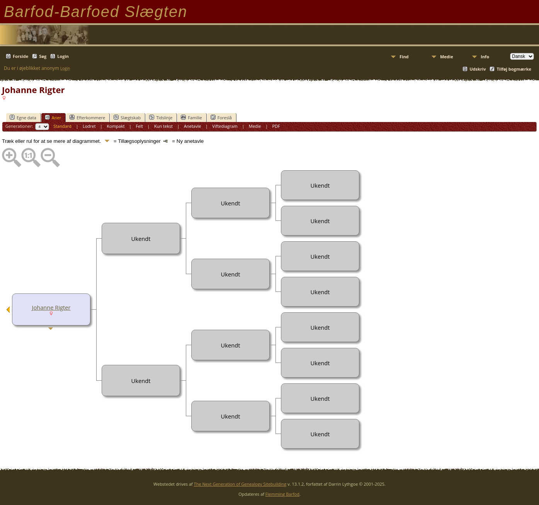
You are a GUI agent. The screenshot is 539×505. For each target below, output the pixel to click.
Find (404, 56)
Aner (53, 117)
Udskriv (477, 69)
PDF (276, 126)
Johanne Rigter (51, 307)
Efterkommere (87, 117)
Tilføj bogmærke (513, 69)
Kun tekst (163, 126)
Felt (139, 126)
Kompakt (116, 126)
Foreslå (221, 117)
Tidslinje (160, 117)
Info (485, 56)
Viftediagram (225, 126)
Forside (20, 56)
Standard (62, 126)
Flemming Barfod (282, 494)
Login (63, 56)
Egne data (23, 117)
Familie (191, 117)
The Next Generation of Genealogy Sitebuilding (240, 484)
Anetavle (192, 126)
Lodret (89, 126)
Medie (446, 56)
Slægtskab (127, 117)
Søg (42, 56)
